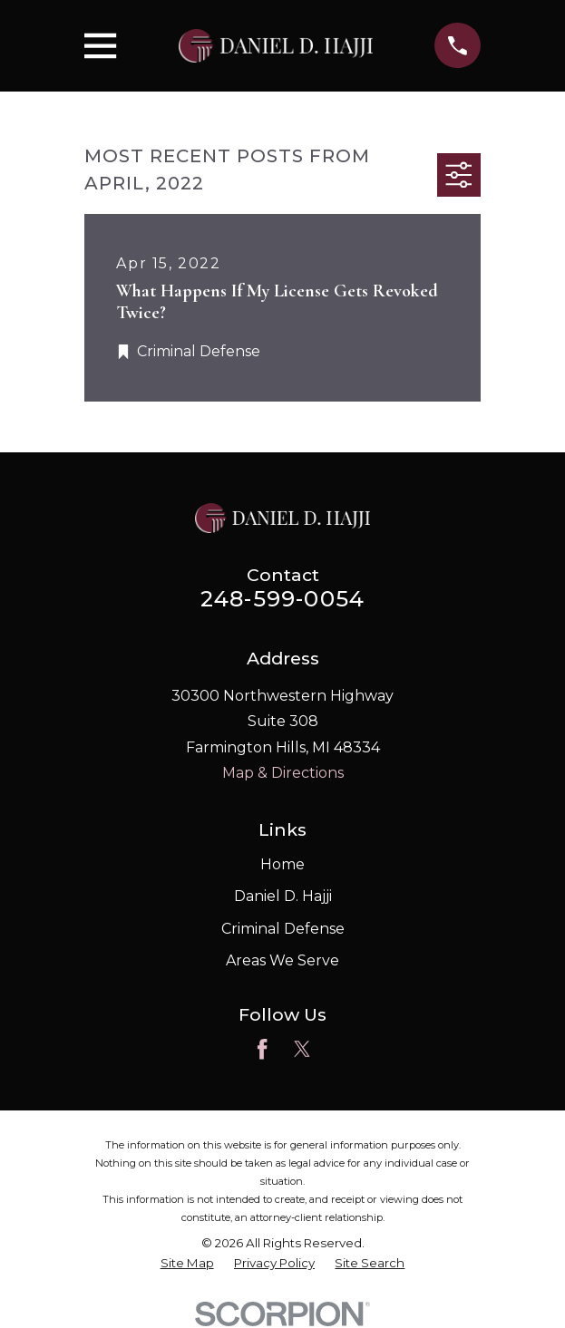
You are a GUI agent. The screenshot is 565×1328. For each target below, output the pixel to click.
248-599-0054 (282, 599)
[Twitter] (302, 1049)
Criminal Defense (283, 928)
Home (282, 864)
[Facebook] (262, 1049)
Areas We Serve (282, 960)
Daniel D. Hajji (283, 896)
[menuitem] (187, 1263)
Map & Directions (283, 772)
